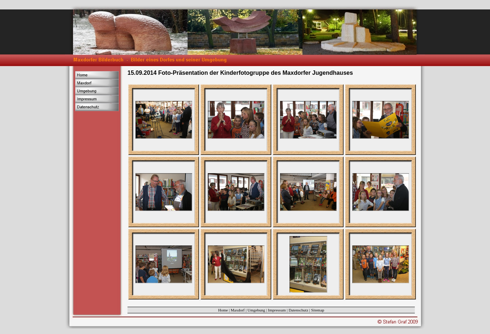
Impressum (277, 310)
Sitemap (317, 310)
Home (223, 310)
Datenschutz (298, 310)
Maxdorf (238, 310)
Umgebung (256, 310)
